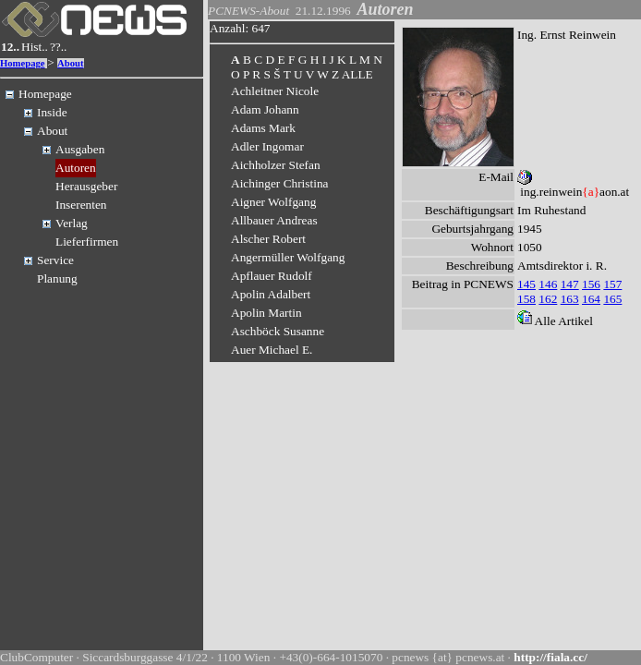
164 (591, 299)
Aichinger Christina (280, 183)
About (70, 63)
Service (55, 260)
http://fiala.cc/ (550, 657)
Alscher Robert (268, 239)
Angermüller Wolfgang (288, 257)
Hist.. (34, 47)
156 (591, 284)
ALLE (357, 74)
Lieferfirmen (86, 241)
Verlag (71, 223)
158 (526, 299)
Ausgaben (79, 149)
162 (547, 299)
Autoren (75, 168)
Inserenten (81, 205)
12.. (10, 47)
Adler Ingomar (267, 146)
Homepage (22, 63)
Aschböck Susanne (277, 331)
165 (612, 299)
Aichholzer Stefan (275, 165)
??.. (58, 47)
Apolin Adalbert (270, 294)
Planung (57, 278)
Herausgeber (86, 186)
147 (570, 284)
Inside (52, 112)
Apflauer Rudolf (271, 276)
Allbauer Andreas (274, 220)
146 (547, 284)
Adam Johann (265, 109)
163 (570, 299)
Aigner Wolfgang (273, 202)
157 (612, 284)
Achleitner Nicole (275, 91)
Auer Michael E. (271, 350)
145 (526, 284)
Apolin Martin (266, 313)
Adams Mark (263, 128)
